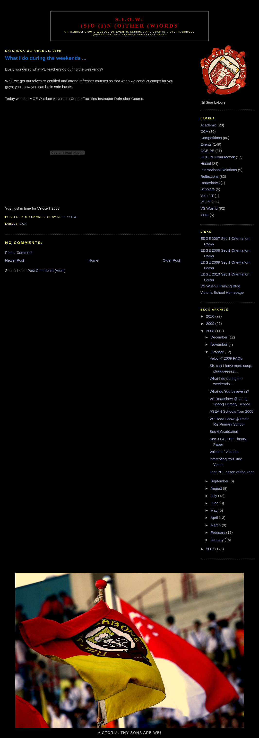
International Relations (218, 170)
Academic (208, 125)
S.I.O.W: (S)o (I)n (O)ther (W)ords (129, 22)
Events (206, 144)
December (219, 337)
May (214, 510)
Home (93, 260)
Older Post (171, 260)
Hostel (205, 163)
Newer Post (14, 260)
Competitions (211, 138)
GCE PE (207, 151)
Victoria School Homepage (222, 292)
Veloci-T (207, 196)
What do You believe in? (229, 391)
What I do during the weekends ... (45, 58)
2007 (210, 549)
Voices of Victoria (224, 452)
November (219, 344)
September (219, 481)
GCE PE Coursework (217, 157)
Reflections (209, 176)
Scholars (207, 189)
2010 (210, 316)
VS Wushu (209, 208)
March (216, 525)
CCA (23, 223)
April (214, 518)
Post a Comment (18, 252)
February (218, 532)
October (217, 352)
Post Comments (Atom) (46, 270)
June (214, 503)
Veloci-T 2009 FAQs (226, 358)
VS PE (205, 202)
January (217, 540)
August (216, 488)
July (214, 496)
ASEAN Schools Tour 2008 (231, 411)
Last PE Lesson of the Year (232, 472)
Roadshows (210, 183)
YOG (204, 215)
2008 (210, 331)
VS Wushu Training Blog (220, 286)
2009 (210, 323)
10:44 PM (69, 216)
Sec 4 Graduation (224, 431)
